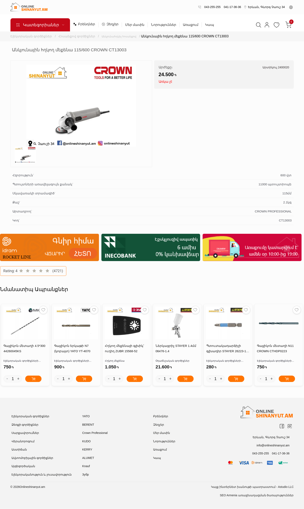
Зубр (85, 474)
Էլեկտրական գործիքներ (31, 36)
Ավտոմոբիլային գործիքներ (32, 458)
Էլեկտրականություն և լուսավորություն (41, 474)
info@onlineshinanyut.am (273, 445)
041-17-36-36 (231, 7)
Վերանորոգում (22, 441)
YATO (86, 416)
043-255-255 (211, 7)
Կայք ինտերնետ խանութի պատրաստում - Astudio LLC (252, 487)
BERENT (88, 424)
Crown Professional (94, 433)
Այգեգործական (23, 466)
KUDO (86, 441)
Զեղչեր (110, 24)
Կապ (209, 24)
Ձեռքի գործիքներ (25, 424)
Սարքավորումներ (25, 433)
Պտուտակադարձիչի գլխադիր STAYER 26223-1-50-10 (226, 349)
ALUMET (88, 458)
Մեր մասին (134, 24)
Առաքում (190, 24)
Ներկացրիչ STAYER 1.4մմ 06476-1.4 (175, 348)
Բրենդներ (84, 24)
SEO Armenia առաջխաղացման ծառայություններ (257, 495)
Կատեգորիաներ (40, 25)
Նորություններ (163, 24)
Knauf (86, 466)
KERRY (87, 449)
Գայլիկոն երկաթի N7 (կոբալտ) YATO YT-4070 (72, 348)
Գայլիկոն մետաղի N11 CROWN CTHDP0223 (275, 348)
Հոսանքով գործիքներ (77, 36)
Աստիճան (19, 449)
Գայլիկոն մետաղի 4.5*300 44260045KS (24, 348)
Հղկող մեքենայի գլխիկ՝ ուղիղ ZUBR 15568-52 (124, 348)
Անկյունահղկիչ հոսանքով (124, 36)
